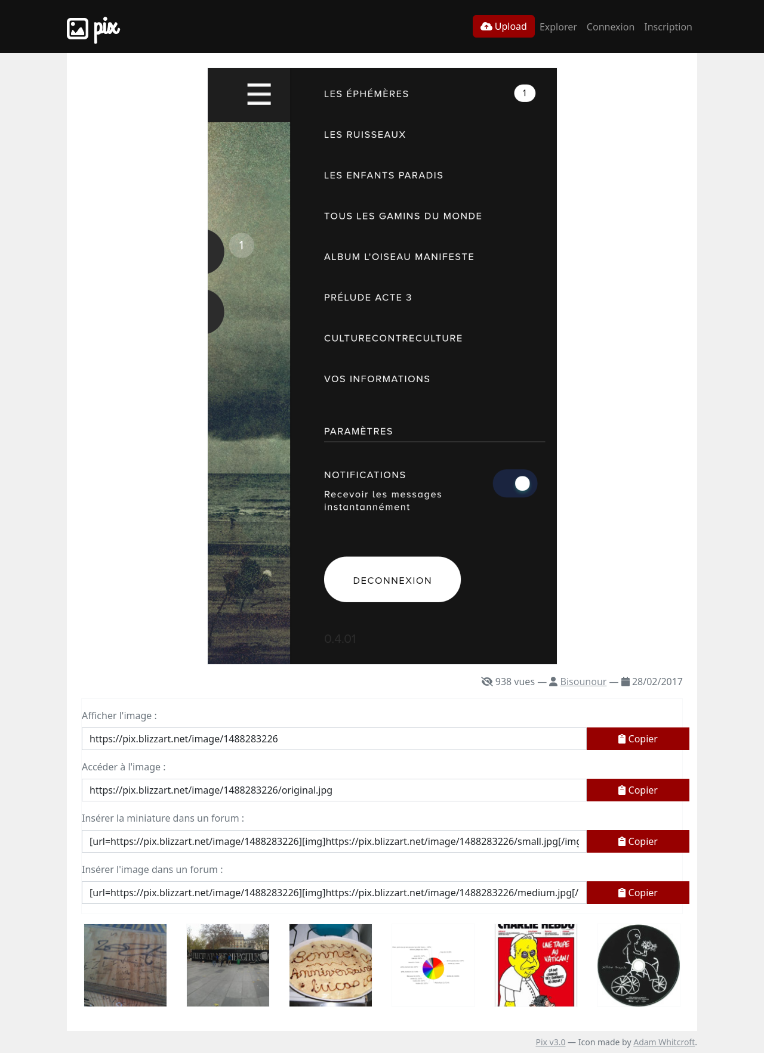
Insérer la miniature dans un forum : (163, 818)
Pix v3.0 (550, 1042)
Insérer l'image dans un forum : (152, 869)
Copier (638, 738)
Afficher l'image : (119, 715)
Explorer (558, 26)
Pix (92, 27)
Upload (503, 26)
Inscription (668, 26)
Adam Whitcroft (664, 1042)
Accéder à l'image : (123, 766)
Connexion (610, 26)
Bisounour (583, 681)
